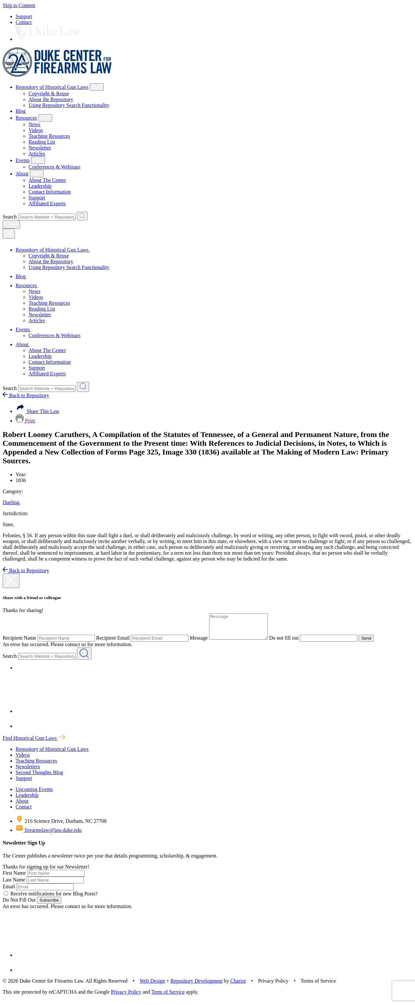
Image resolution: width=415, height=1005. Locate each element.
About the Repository (51, 99)
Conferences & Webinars (54, 167)
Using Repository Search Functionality (69, 105)
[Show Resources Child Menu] (45, 118)
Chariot (238, 985)
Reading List (42, 142)
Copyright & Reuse (49, 93)
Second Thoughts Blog (39, 777)
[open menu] (11, 224)
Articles (37, 153)
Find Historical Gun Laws (34, 743)
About (22, 173)
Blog (21, 111)
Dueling (12, 502)
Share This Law (37, 411)
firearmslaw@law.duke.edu (48, 835)
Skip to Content (19, 5)
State (8, 524)
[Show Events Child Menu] (38, 160)
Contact (24, 22)
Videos (36, 130)
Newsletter (40, 147)
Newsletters (28, 771)
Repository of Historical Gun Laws (52, 87)
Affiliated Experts (47, 203)
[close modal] (11, 580)
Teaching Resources (49, 136)
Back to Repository (26, 395)
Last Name (14, 884)
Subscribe (49, 905)
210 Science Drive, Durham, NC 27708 (61, 826)
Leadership (40, 186)
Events (23, 160)
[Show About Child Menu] (37, 173)
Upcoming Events (34, 794)
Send (373, 643)
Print (25, 420)
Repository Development (196, 985)
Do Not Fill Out (19, 904)
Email (9, 891)
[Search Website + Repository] (82, 216)
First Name (14, 878)
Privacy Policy (126, 996)
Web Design (152, 985)
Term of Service (168, 996)
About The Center (47, 180)
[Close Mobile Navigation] (9, 234)
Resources (26, 118)
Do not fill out (290, 642)
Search (10, 216)
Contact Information (50, 192)
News (34, 124)
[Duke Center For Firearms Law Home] (57, 75)
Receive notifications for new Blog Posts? (51, 898)
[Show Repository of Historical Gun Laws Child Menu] (97, 87)
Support (24, 16)
